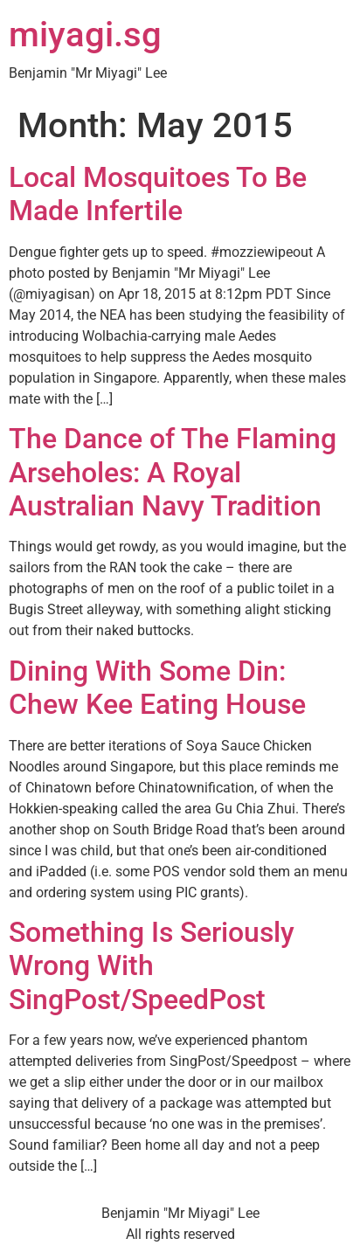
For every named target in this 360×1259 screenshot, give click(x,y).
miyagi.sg (85, 34)
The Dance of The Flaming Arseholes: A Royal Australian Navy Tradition (172, 472)
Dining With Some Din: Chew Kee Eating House (157, 687)
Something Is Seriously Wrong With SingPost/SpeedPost (151, 966)
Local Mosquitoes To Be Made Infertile (158, 194)
